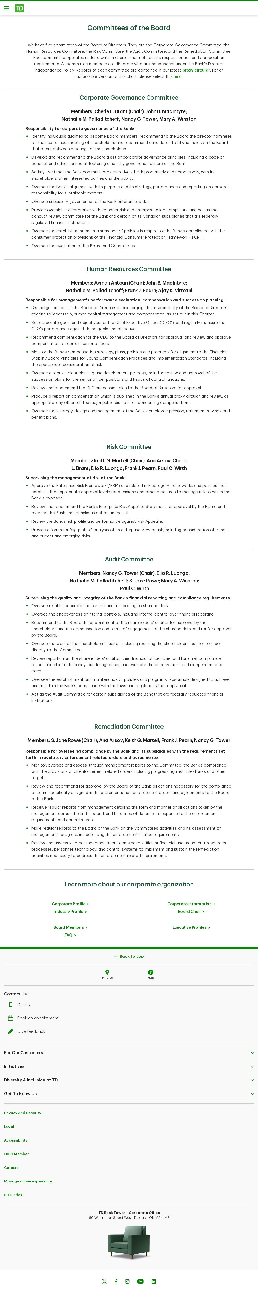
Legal (9, 1128)
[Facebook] (116, 1284)
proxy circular (196, 72)
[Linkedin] (154, 1284)
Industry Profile (68, 914)
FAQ (69, 937)
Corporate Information (189, 906)
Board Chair (189, 914)
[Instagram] (127, 1284)
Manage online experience (28, 1183)
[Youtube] (140, 1284)
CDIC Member (16, 1156)
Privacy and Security (22, 1115)
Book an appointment (35, 1020)
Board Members (68, 929)
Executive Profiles (189, 929)
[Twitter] (104, 1284)
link (177, 78)
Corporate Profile (68, 906)
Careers (11, 1169)
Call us (20, 1007)
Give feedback (28, 1033)
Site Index (13, 1197)
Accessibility (15, 1142)
